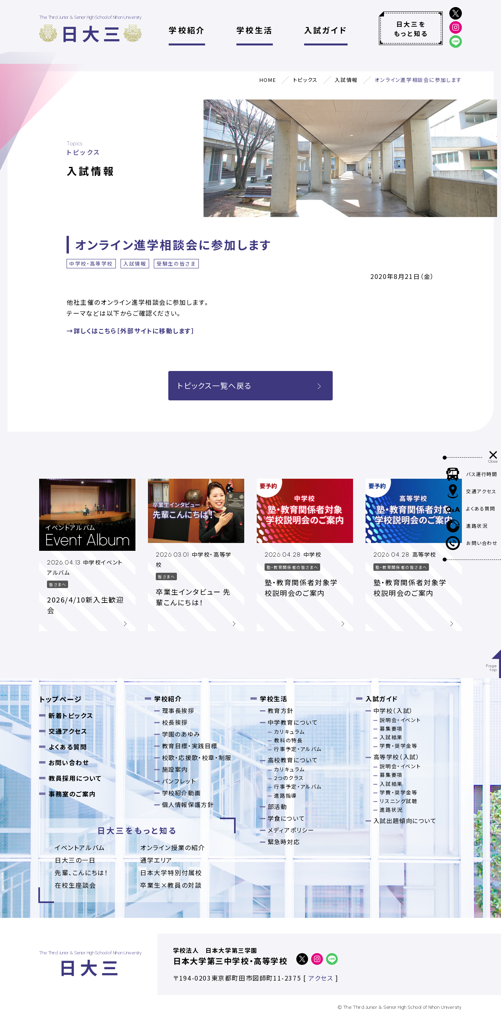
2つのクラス (289, 778)
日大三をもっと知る (411, 28)
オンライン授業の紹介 (172, 847)
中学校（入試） (393, 710)
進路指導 (285, 795)
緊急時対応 (284, 842)
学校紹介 (187, 30)
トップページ (60, 699)
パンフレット (179, 781)
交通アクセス (68, 731)
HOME (268, 79)
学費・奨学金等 (398, 745)
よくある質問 (68, 746)
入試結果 (391, 737)
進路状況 (391, 809)
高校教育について (293, 760)
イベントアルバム (80, 847)
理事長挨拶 (178, 710)
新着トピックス (71, 715)
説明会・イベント (400, 720)
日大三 (92, 33)
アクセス (320, 978)
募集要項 (391, 728)
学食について (286, 818)
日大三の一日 (75, 860)
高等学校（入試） (396, 757)
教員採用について (75, 778)
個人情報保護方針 (188, 804)
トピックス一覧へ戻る (250, 385)
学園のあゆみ (181, 734)
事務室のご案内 (72, 793)
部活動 (277, 806)
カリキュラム (289, 731)
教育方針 (281, 710)
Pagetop (491, 667)
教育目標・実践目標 (190, 746)
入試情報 (346, 79)
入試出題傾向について (405, 820)
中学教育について (293, 722)
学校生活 (254, 30)
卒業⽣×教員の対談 (171, 885)
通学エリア (156, 860)
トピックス (305, 79)
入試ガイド (326, 30)
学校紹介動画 (181, 793)
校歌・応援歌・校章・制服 (197, 757)
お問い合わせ (69, 762)
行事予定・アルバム (297, 749)
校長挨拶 (175, 722)
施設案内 (175, 769)
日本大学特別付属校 (171, 872)
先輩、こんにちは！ (81, 872)
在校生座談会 (75, 885)
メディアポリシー (291, 830)
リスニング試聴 (398, 801)
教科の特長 (288, 740)
